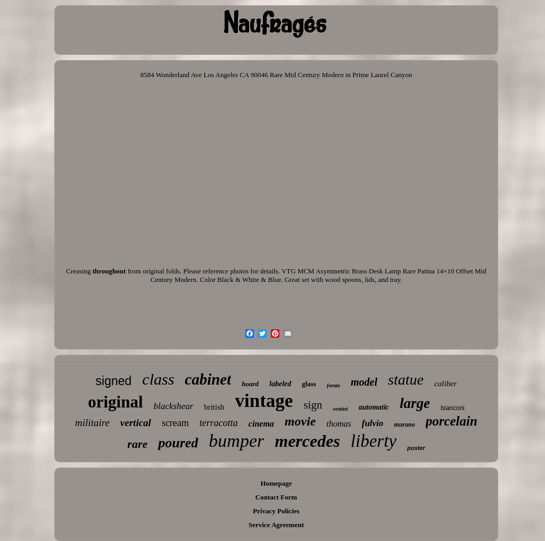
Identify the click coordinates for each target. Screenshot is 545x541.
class (158, 379)
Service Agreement (276, 525)
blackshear (174, 406)
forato (333, 385)
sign (312, 404)
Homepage (276, 483)
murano (404, 424)
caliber (445, 383)
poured (178, 443)
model (364, 382)
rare (137, 444)
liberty (374, 441)
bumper (236, 441)
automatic (374, 407)
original (115, 402)
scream (175, 423)
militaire (92, 422)
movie (300, 421)
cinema (261, 423)
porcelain (451, 421)
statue (406, 379)
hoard (250, 384)
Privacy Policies (276, 511)
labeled (280, 384)
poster (416, 448)
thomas (338, 423)
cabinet (208, 379)
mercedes (307, 441)
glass (309, 384)
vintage (264, 400)
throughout (109, 271)
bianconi (453, 408)
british (214, 407)
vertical (135, 422)
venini (340, 408)
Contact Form (276, 497)
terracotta (219, 423)
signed (114, 381)
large (415, 403)
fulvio (373, 423)
